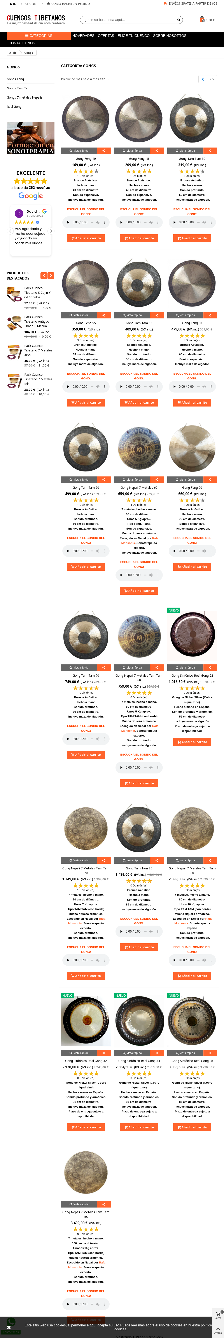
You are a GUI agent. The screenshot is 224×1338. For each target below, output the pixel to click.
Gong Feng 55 (86, 323)
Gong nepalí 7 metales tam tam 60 (139, 677)
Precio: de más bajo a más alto (85, 79)
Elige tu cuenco (134, 36)
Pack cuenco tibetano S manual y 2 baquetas (39, 365)
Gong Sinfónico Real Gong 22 (192, 675)
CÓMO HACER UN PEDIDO (70, 4)
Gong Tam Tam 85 (139, 868)
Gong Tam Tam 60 (86, 487)
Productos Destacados (18, 276)
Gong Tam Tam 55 (139, 323)
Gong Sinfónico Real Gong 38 (192, 1061)
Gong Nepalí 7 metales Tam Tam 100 (85, 1214)
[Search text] (127, 20)
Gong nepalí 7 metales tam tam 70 (85, 870)
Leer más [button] (21, 249)
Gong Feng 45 (139, 158)
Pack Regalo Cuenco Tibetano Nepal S (38, 314)
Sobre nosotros (169, 36)
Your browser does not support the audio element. (86, 222)
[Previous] (202, 79)
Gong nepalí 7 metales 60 (139, 487)
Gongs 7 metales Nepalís (24, 97)
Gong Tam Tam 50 (192, 158)
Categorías (38, 36)
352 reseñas (39, 187)
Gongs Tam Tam (18, 88)
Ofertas (106, 36)
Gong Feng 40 (86, 158)
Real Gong (14, 106)
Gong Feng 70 (192, 487)
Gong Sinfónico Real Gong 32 (86, 1061)
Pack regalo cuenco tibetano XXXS (38, 290)
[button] (51, 231)
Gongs (13, 67)
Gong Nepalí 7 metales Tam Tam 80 (192, 870)
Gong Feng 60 (192, 323)
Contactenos (22, 43)
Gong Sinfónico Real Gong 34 (139, 1061)
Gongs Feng (15, 79)
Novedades (83, 36)
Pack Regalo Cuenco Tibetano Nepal (38, 338)
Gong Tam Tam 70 (86, 675)
